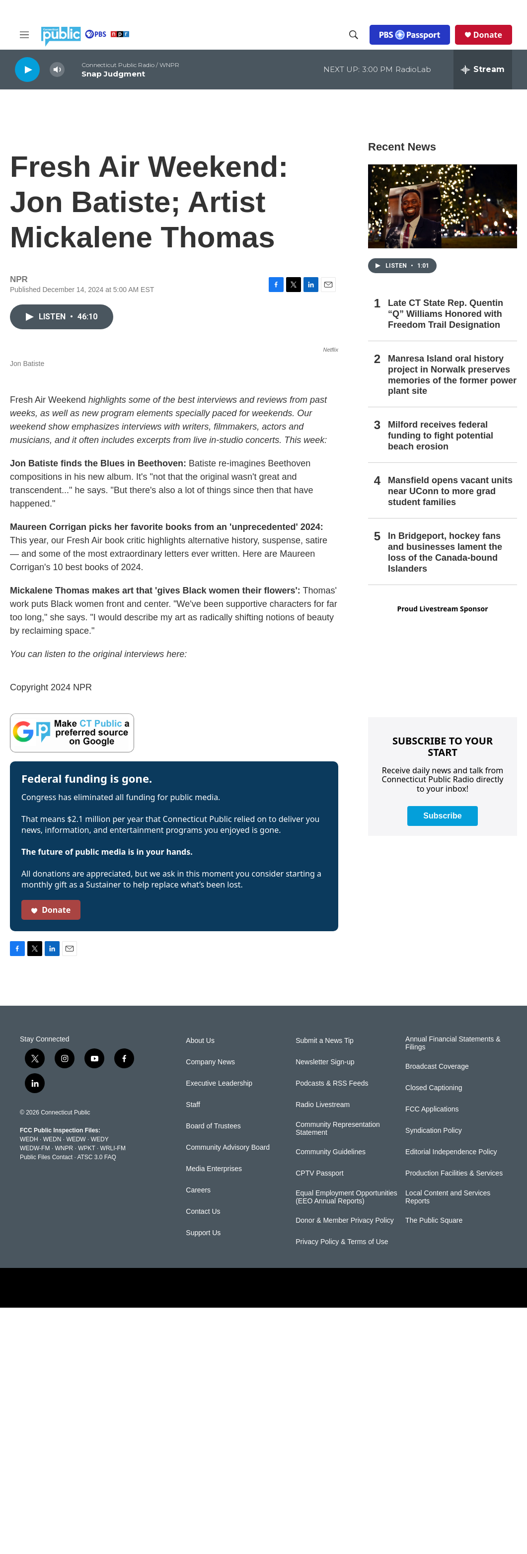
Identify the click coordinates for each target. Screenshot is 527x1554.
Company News (210, 1308)
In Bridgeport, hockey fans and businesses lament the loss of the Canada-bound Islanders (445, 552)
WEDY (100, 1385)
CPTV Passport (319, 1419)
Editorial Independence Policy (451, 1398)
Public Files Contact (46, 1403)
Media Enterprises (214, 1415)
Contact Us (203, 1458)
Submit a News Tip (325, 1287)
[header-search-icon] (353, 34)
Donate (487, 34)
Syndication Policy (433, 1377)
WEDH (29, 1385)
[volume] (57, 70)
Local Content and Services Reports (447, 1443)
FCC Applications (431, 1355)
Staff (193, 1351)
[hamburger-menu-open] (24, 35)
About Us (200, 1287)
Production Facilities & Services (454, 1419)
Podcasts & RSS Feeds (332, 1329)
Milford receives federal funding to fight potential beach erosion (440, 435)
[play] (27, 69)
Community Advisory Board (228, 1394)
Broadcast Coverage (437, 1313)
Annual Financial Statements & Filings (452, 1289)
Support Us (203, 1479)
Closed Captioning (433, 1334)
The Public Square (433, 1467)
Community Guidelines (331, 1398)
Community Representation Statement (338, 1375)
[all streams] (482, 69)
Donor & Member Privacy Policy (345, 1467)
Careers (198, 1436)
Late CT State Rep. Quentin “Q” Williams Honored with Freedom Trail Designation (445, 314)
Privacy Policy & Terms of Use (342, 1488)
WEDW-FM (35, 1394)
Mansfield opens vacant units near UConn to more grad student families (450, 491)
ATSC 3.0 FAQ (96, 1403)
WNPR (64, 1394)
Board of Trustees (213, 1372)
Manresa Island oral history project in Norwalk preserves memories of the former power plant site (452, 375)
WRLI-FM (113, 1394)
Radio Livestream (323, 1351)
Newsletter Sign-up (325, 1308)
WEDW (75, 1385)
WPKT (86, 1394)
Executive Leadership (219, 1329)
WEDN (52, 1385)
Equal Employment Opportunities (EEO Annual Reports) (346, 1443)
